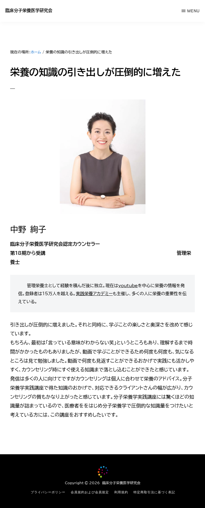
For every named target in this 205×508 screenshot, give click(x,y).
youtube (128, 285)
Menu (193, 10)
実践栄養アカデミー (94, 293)
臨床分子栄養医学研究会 (28, 10)
